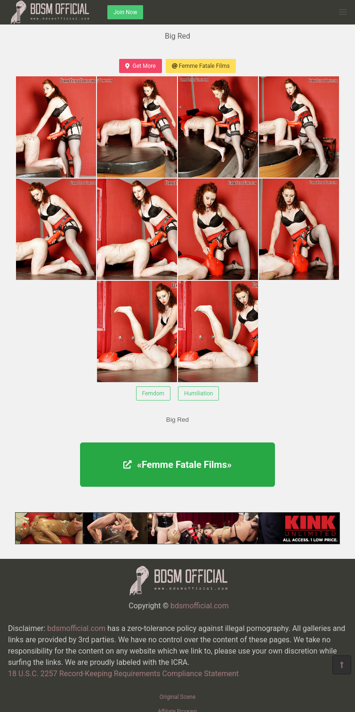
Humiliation (198, 393)
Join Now (125, 12)
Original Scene (178, 697)
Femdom (153, 393)
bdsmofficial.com (199, 605)
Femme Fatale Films (201, 66)
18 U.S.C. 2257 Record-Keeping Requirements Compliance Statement (123, 673)
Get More (140, 66)
